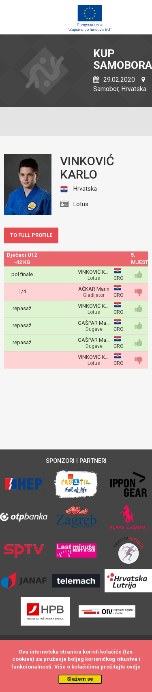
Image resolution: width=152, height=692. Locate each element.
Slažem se (80, 679)
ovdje (133, 667)
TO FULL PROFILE (31, 235)
